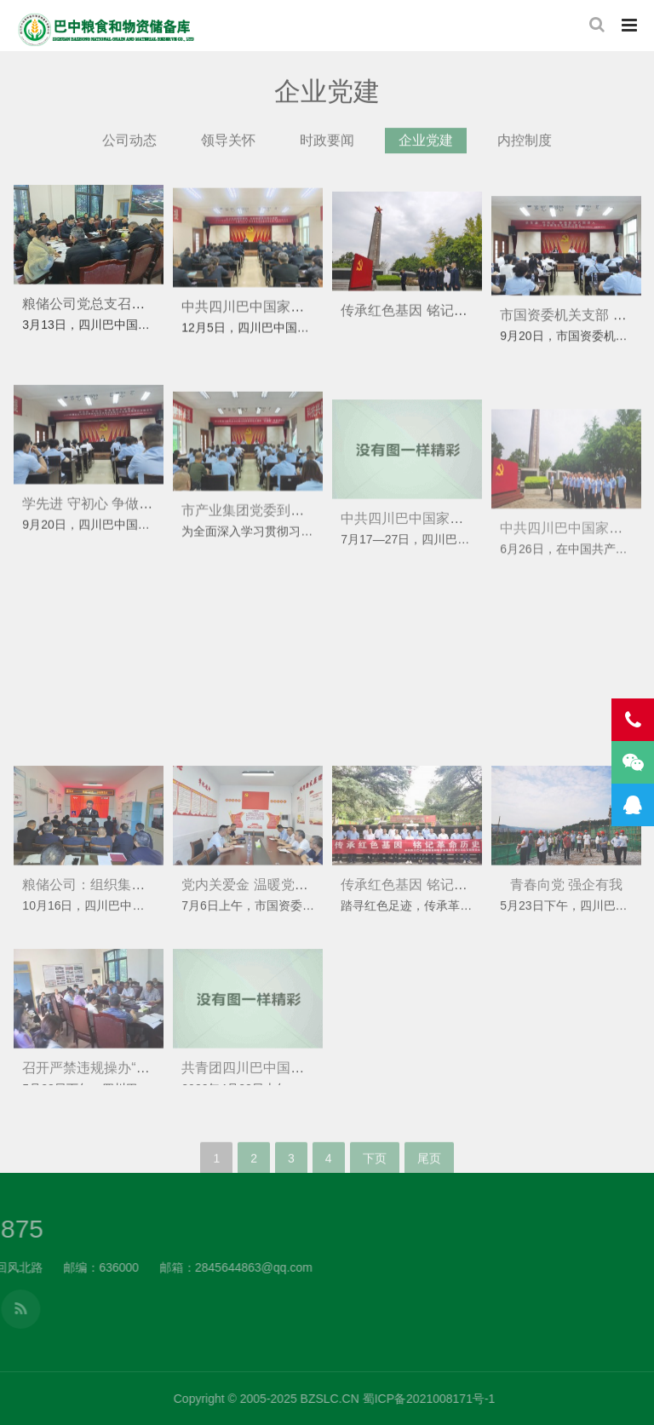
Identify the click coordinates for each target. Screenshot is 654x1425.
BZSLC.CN (576, 1398)
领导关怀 (228, 149)
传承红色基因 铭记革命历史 (424, 337)
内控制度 (524, 149)
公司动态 (129, 149)
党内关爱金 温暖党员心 (251, 940)
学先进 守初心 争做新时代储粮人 (121, 544)
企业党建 (426, 149)
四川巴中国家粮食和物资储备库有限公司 (106, 30)
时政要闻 (327, 149)
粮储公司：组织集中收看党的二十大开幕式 (151, 940)
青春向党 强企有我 (566, 940)
